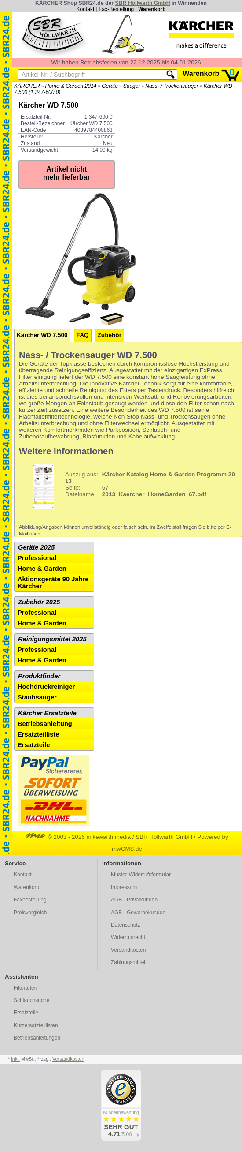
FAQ (83, 335)
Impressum (124, 887)
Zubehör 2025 (39, 602)
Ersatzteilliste (38, 734)
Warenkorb (151, 9)
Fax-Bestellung (116, 9)
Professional (37, 557)
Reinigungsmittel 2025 (52, 639)
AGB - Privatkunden (134, 900)
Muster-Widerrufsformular (141, 874)
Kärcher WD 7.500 (42, 335)
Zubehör (109, 335)
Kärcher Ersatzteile (47, 713)
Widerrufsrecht (128, 937)
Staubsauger (37, 697)
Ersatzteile (34, 744)
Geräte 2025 (36, 547)
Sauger (131, 86)
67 (128, 486)
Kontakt (86, 9)
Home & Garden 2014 (71, 86)
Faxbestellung (30, 900)
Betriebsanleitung (45, 723)
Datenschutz (125, 925)
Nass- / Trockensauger (171, 86)
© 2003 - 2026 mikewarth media (78, 837)
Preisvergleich (30, 912)
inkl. (15, 1059)
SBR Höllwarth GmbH (142, 3)
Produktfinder (39, 676)
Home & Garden (42, 568)
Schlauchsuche (31, 1000)
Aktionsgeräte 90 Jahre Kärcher (53, 583)
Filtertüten (25, 988)
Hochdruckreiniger (46, 686)
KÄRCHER (27, 86)
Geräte (110, 86)
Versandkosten (128, 950)
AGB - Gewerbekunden (138, 912)
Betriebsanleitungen (37, 1038)
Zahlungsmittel (128, 962)
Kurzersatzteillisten (36, 1025)
